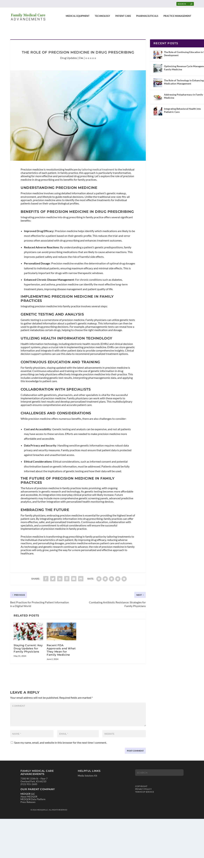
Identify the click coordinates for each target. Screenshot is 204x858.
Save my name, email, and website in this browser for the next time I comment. (60, 739)
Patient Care (123, 18)
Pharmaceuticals (147, 18)
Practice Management (177, 18)
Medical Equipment (78, 18)
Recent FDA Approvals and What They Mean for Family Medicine (61, 646)
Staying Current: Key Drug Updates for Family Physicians (28, 645)
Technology (102, 18)
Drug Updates (68, 54)
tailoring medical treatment (98, 166)
